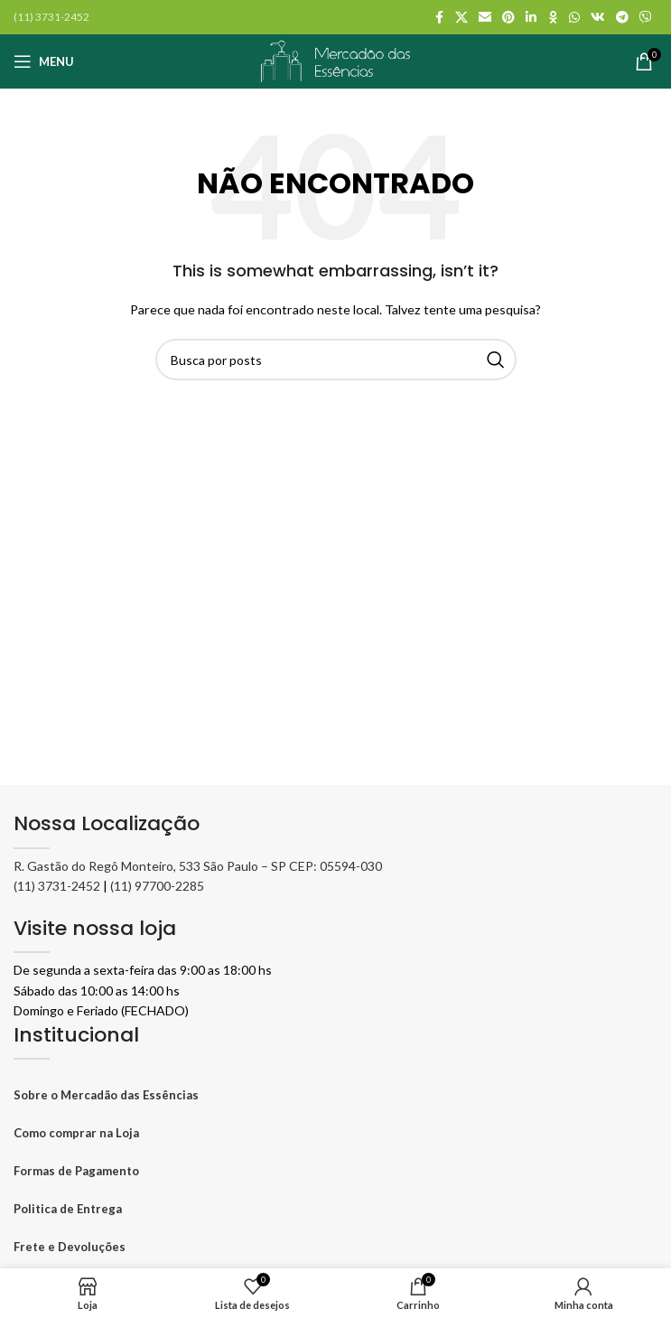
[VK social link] (597, 17)
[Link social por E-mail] (485, 17)
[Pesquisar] (336, 359)
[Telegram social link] (622, 17)
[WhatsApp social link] (574, 17)
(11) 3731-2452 (57, 885)
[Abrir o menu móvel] (44, 61)
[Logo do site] (336, 59)
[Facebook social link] (439, 17)
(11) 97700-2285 (157, 885)
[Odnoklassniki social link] (553, 17)
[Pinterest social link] (508, 17)
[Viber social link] (645, 17)
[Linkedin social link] (531, 17)
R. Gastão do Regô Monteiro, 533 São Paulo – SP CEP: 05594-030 (198, 866)
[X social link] (461, 17)
